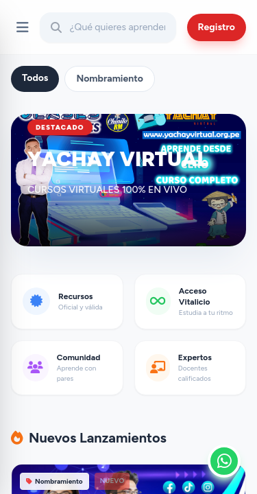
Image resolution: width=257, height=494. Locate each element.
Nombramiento (109, 78)
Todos (35, 78)
